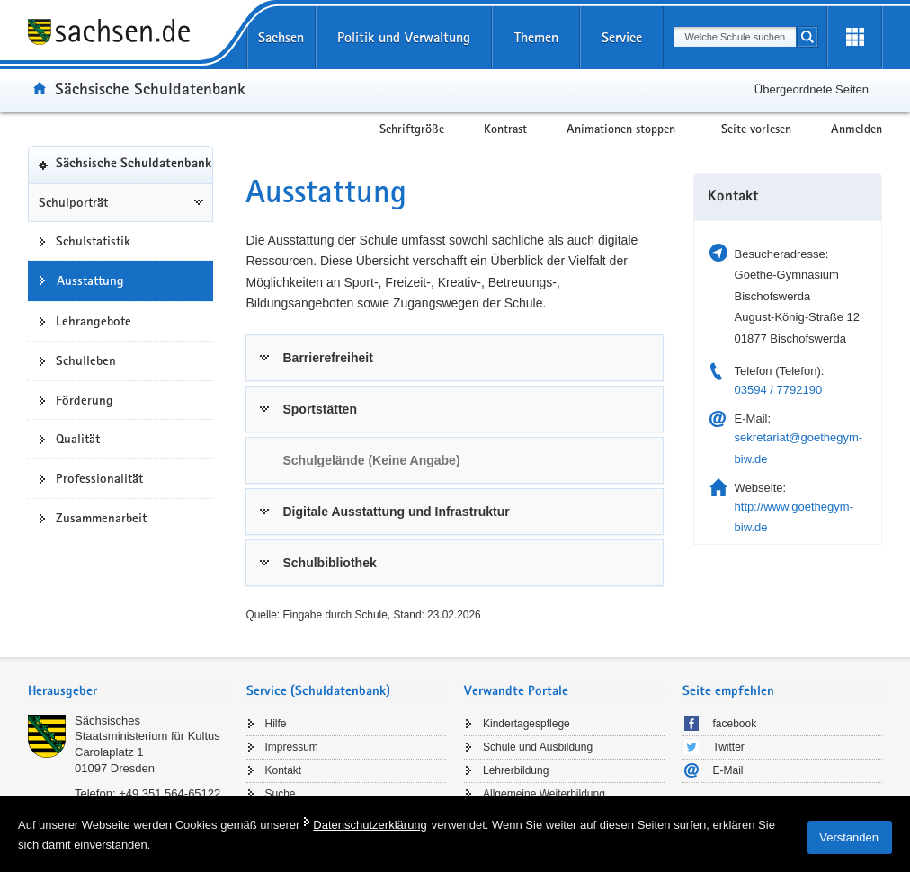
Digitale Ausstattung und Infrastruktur (395, 511)
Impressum (291, 747)
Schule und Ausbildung (538, 747)
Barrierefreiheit (327, 358)
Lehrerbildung (516, 770)
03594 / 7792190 (779, 389)
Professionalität (99, 478)
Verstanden (849, 837)
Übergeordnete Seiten (811, 89)
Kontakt (283, 770)
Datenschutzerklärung (369, 825)
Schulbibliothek (329, 563)
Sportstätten (319, 409)
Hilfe (276, 723)
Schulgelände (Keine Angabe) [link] (370, 460)
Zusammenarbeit (101, 518)
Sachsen (281, 37)
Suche (280, 793)
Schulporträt (73, 202)
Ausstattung (90, 280)
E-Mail (728, 770)
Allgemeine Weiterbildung (544, 793)
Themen (536, 37)
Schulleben (86, 360)
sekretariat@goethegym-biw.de (799, 448)
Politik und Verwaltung (403, 37)
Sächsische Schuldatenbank (150, 88)
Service (622, 37)
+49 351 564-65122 (169, 793)
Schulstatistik (93, 241)
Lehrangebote (93, 321)
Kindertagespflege (526, 723)
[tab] (454, 357)
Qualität (78, 439)
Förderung (84, 400)
